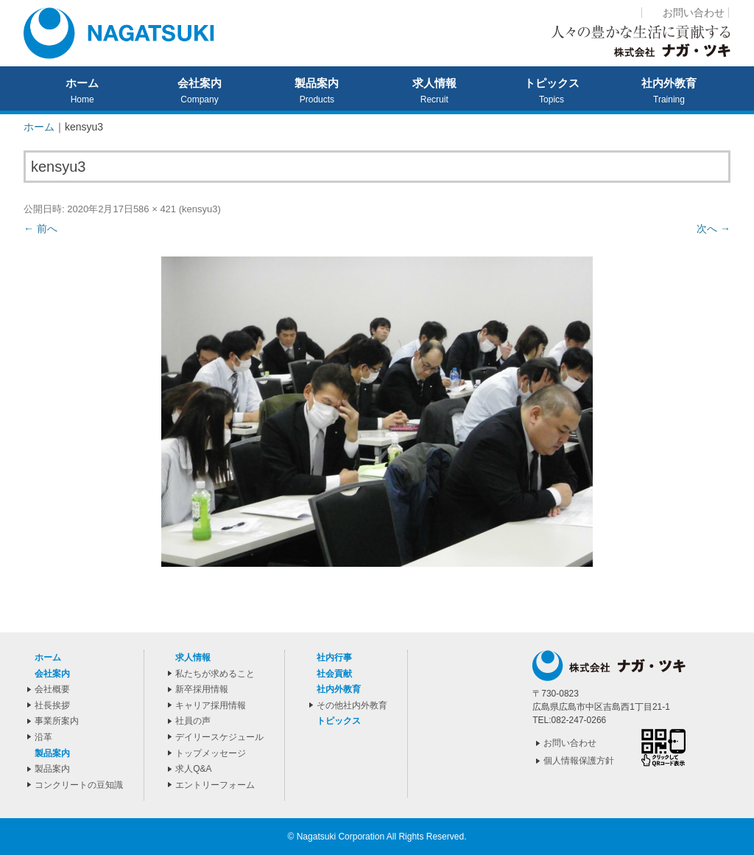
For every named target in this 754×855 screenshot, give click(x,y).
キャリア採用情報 (210, 705)
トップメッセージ (210, 753)
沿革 (43, 737)
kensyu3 (199, 208)
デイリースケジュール (219, 737)
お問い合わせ (694, 12)
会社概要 (52, 689)
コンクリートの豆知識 (79, 785)
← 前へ (40, 228)
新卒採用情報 (201, 689)
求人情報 (434, 83)
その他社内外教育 (352, 705)
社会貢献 (334, 674)
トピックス (551, 83)
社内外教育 (669, 83)
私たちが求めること (215, 674)
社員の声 (193, 721)
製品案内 (317, 83)
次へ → (713, 228)
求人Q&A (193, 769)
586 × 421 (154, 208)
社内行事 (334, 657)
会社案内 (199, 83)
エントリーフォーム (215, 785)
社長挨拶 (52, 705)
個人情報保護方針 (578, 760)
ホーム (82, 83)
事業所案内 (57, 721)
